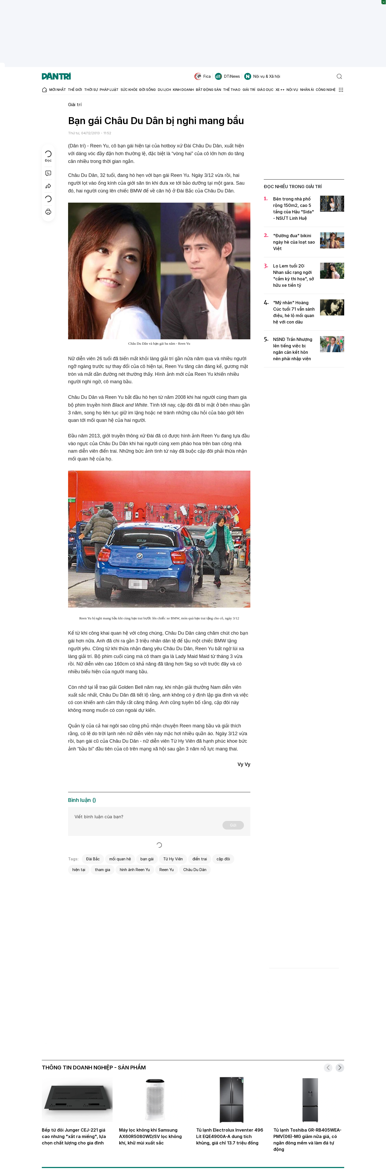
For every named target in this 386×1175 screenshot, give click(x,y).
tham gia (102, 869)
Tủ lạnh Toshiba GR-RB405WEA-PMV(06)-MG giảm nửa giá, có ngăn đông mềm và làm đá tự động (307, 1139)
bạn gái (147, 859)
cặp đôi (223, 859)
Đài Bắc (93, 859)
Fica (202, 76)
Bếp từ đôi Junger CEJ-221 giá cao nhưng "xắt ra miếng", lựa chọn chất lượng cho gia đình (74, 1136)
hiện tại (78, 869)
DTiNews (227, 76)
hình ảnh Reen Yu (135, 869)
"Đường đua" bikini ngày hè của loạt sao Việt (294, 242)
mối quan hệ (120, 859)
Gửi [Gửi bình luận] (233, 825)
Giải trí (74, 104)
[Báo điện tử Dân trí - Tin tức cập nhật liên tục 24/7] (56, 76)
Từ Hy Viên (173, 859)
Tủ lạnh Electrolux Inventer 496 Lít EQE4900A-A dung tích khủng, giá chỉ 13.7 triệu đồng (229, 1136)
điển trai (199, 859)
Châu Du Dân (194, 869)
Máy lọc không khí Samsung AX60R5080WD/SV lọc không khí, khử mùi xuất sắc (150, 1136)
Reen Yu (166, 869)
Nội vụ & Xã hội (262, 76)
